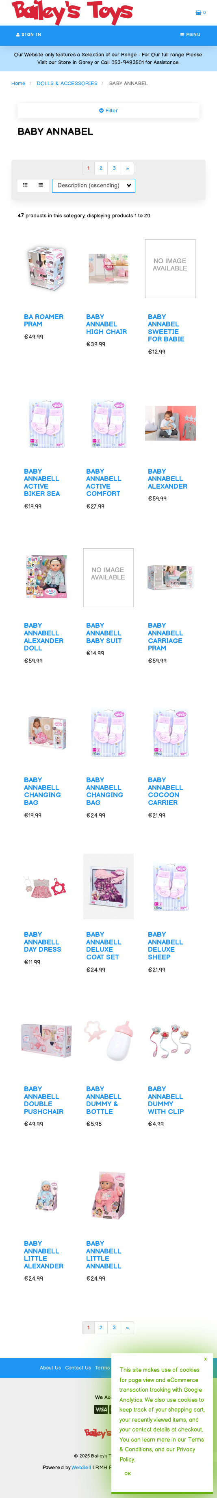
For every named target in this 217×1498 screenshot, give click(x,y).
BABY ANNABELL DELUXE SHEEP (165, 946)
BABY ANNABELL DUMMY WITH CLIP (166, 1100)
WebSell (81, 1467)
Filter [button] (111, 110)
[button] (200, 12)
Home (18, 83)
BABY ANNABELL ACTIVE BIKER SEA (42, 483)
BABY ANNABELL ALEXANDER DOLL (43, 637)
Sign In (28, 34)
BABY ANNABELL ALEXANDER (167, 479)
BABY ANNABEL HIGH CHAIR (106, 324)
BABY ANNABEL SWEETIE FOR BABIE (166, 328)
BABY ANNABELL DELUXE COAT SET (104, 946)
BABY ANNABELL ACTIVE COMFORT (104, 483)
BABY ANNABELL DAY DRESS (42, 942)
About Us (50, 1368)
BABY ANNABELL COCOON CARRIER (165, 791)
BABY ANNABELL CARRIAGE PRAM (165, 637)
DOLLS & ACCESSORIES (67, 83)
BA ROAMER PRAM (43, 321)
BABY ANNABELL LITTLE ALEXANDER (43, 1255)
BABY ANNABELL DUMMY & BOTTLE (104, 1100)
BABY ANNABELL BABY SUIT (104, 633)
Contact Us (78, 1368)
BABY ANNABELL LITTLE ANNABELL (104, 1255)
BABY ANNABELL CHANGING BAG (42, 791)
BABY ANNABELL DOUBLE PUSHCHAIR (43, 1100)
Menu (190, 34)
